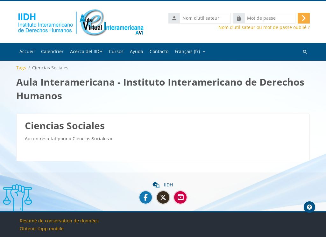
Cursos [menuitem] (116, 52)
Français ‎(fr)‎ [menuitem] (187, 52)
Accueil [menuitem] (27, 52)
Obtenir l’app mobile (42, 229)
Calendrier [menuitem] (52, 52)
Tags (21, 69)
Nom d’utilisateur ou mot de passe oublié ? (264, 28)
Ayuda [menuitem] (136, 52)
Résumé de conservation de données (59, 221)
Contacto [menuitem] (159, 52)
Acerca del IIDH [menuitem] (86, 52)
